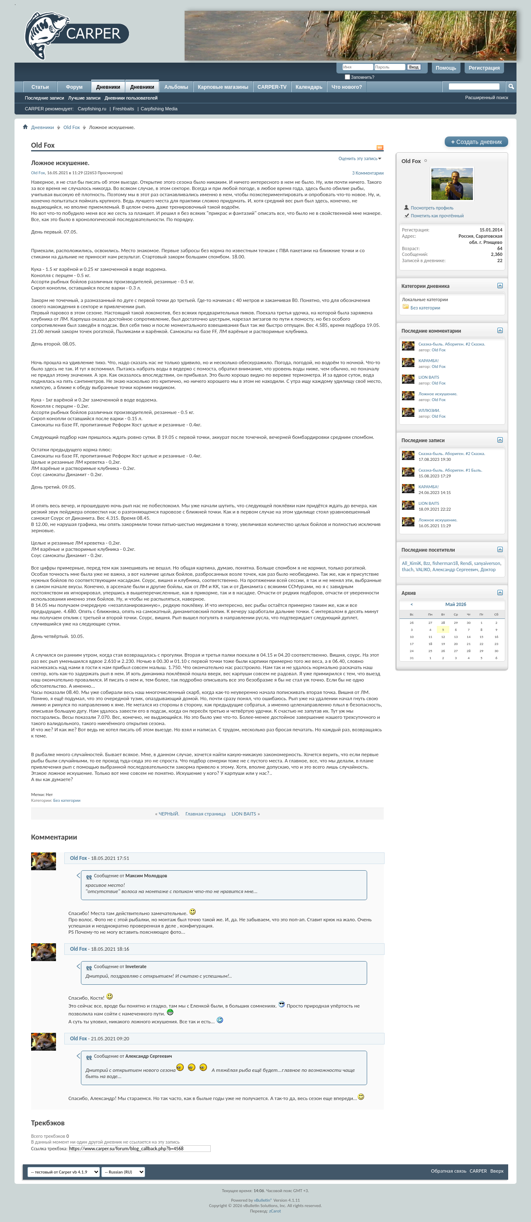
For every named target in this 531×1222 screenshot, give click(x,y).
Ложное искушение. (438, 394)
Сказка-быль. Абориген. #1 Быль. (450, 470)
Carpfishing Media (159, 108)
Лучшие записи (84, 97)
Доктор (488, 569)
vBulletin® (263, 1200)
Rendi (466, 563)
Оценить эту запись (358, 158)
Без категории (66, 800)
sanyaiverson (487, 563)
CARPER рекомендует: (49, 108)
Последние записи (44, 97)
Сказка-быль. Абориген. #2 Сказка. (452, 344)
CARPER (478, 1171)
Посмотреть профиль (428, 208)
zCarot (275, 1211)
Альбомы (176, 87)
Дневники (108, 87)
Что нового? (346, 87)
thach (407, 569)
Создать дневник (476, 141)
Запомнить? (360, 77)
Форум (74, 87)
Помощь (446, 68)
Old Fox (71, 127)
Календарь (309, 87)
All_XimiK (411, 563)
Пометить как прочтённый (433, 216)
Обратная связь (448, 1171)
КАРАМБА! (429, 360)
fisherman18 (445, 563)
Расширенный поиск (486, 97)
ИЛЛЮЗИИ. (429, 410)
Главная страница (205, 814)
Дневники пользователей (131, 97)
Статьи (40, 87)
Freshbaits (123, 108)
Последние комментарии (431, 331)
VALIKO (423, 569)
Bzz (427, 563)
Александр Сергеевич (455, 569)
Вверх (497, 1171)
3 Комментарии (368, 173)
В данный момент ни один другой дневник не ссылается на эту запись (105, 1142)
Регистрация (484, 68)
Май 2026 (456, 604)
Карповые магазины (223, 87)
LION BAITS (244, 814)
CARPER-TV (272, 87)
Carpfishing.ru (92, 108)
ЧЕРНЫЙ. (169, 814)
